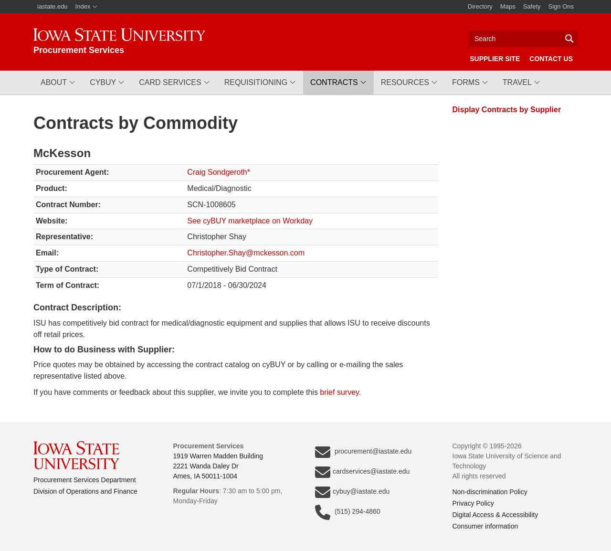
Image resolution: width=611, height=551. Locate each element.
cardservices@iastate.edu (362, 472)
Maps (508, 6)
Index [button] (86, 6)
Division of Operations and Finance (85, 491)
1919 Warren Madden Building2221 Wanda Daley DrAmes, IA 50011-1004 (218, 466)
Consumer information (485, 526)
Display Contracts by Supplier (507, 110)
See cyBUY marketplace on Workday (250, 221)
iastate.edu (52, 6)
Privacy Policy (473, 503)
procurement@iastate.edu (363, 452)
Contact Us (551, 59)
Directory (480, 6)
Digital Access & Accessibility (495, 515)
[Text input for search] (523, 39)
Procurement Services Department (84, 480)
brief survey (339, 392)
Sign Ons (561, 6)
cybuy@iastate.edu (352, 492)
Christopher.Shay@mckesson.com (246, 253)
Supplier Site (495, 59)
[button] (58, 83)
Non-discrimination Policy (490, 492)
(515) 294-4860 (347, 512)
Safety (532, 6)
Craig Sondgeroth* (218, 172)
